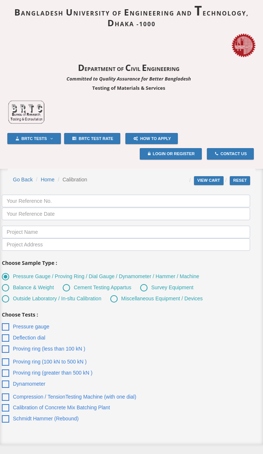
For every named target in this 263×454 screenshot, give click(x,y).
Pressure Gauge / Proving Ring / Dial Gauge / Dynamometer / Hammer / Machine (100, 276)
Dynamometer (23, 384)
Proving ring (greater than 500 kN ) (47, 373)
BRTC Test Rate (92, 138)
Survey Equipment (166, 287)
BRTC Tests (34, 138)
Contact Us (231, 154)
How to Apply (152, 138)
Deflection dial (23, 338)
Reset (240, 180)
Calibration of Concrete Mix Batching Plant (56, 408)
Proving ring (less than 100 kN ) (43, 349)
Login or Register (171, 154)
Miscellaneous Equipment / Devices (156, 299)
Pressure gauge (25, 327)
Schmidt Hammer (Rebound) (40, 419)
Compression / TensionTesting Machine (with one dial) (69, 397)
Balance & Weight (28, 287)
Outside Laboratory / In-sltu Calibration (51, 299)
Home (47, 179)
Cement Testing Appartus (97, 287)
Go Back (23, 179)
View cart (208, 180)
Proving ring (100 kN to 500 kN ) (44, 362)
